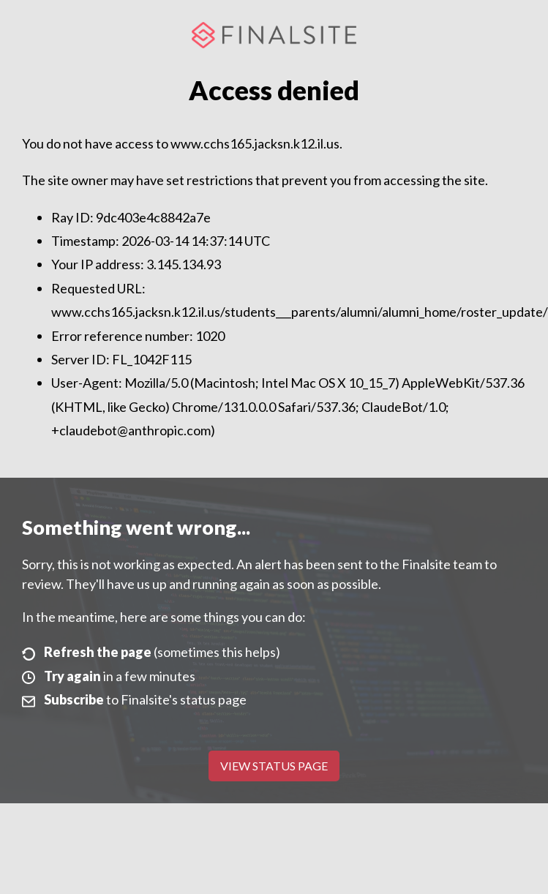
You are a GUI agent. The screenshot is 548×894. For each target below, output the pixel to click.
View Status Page (274, 766)
